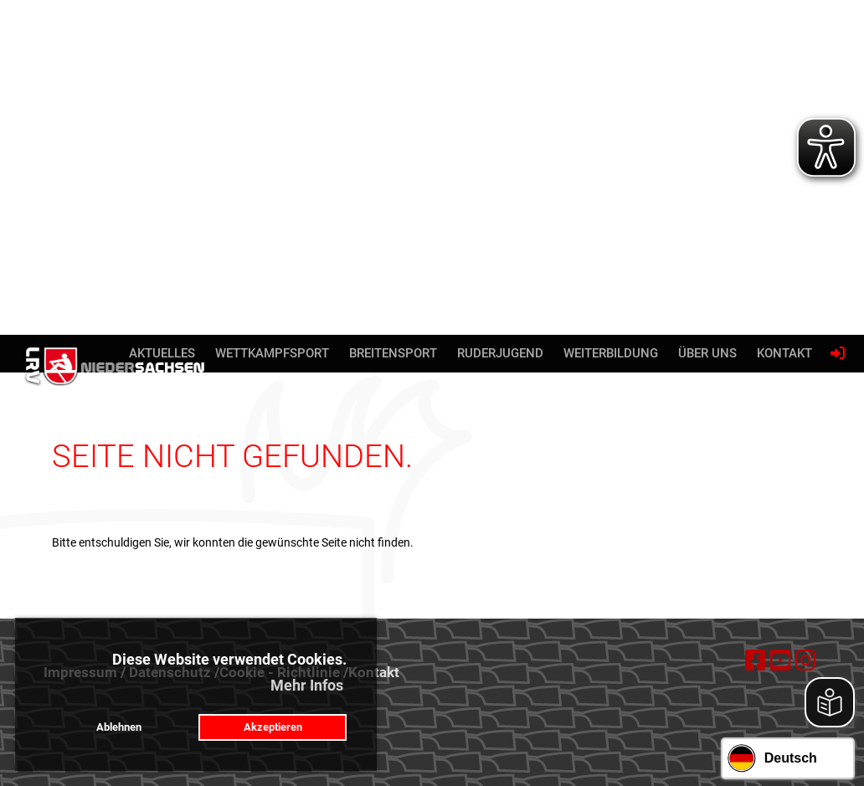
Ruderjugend (500, 353)
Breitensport (393, 353)
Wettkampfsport (272, 353)
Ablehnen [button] (118, 727)
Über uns (707, 353)
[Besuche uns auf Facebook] (755, 661)
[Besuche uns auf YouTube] (780, 661)
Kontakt (784, 353)
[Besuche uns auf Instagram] (805, 661)
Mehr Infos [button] (306, 685)
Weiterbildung (610, 353)
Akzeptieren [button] (273, 727)
